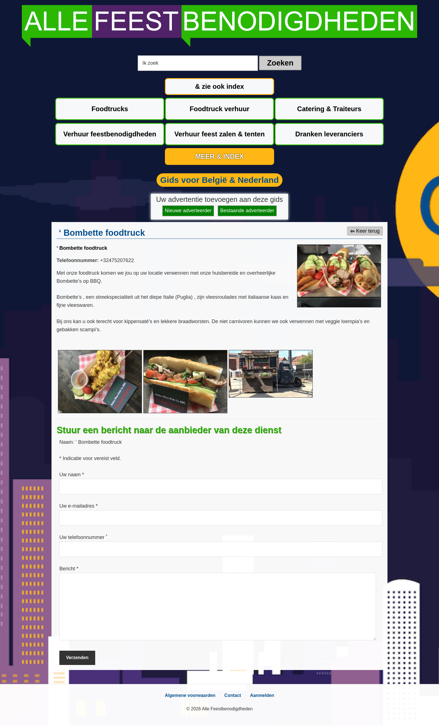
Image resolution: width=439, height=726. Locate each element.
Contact (232, 695)
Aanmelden (262, 695)
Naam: (67, 442)
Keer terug (368, 231)
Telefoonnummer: (78, 260)
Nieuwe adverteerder (188, 210)
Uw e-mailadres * (78, 506)
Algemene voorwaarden (190, 695)
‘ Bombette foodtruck (82, 248)
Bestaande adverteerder (247, 210)
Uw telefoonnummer (83, 537)
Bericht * (68, 568)
